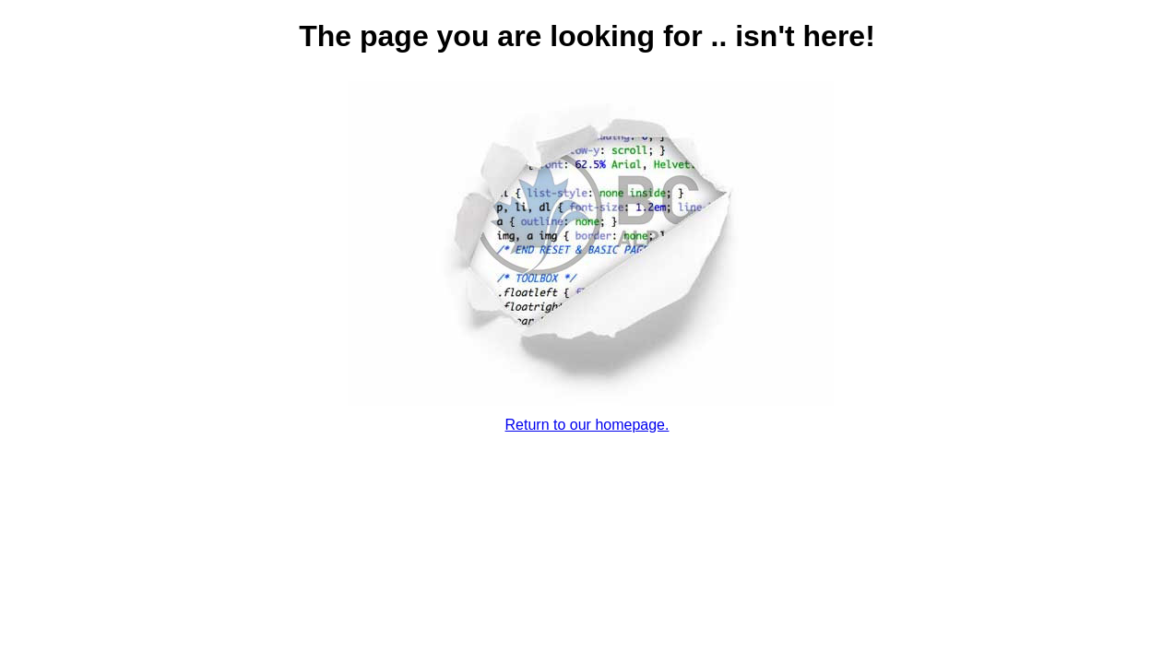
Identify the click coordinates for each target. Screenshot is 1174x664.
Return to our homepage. (587, 425)
